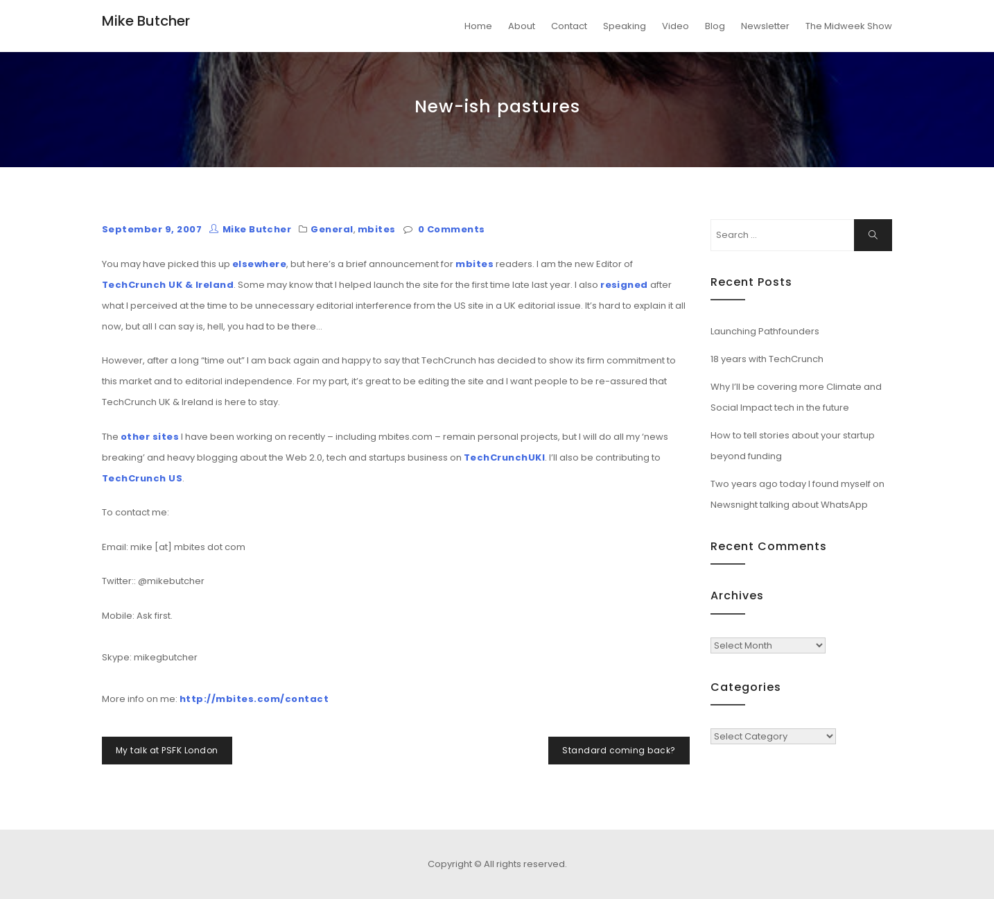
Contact (569, 26)
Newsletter (765, 26)
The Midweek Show (848, 26)
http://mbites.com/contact (254, 698)
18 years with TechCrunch (766, 359)
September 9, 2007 (152, 229)
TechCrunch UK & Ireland (168, 284)
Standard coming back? (618, 750)
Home (478, 26)
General (332, 229)
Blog (715, 26)
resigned (624, 284)
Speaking (624, 26)
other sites (150, 436)
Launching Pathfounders (764, 331)
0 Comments (451, 229)
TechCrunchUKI (504, 457)
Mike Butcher (146, 21)
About (521, 26)
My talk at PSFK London (167, 750)
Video (675, 26)
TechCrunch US (142, 478)
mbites (377, 229)
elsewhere (259, 264)
